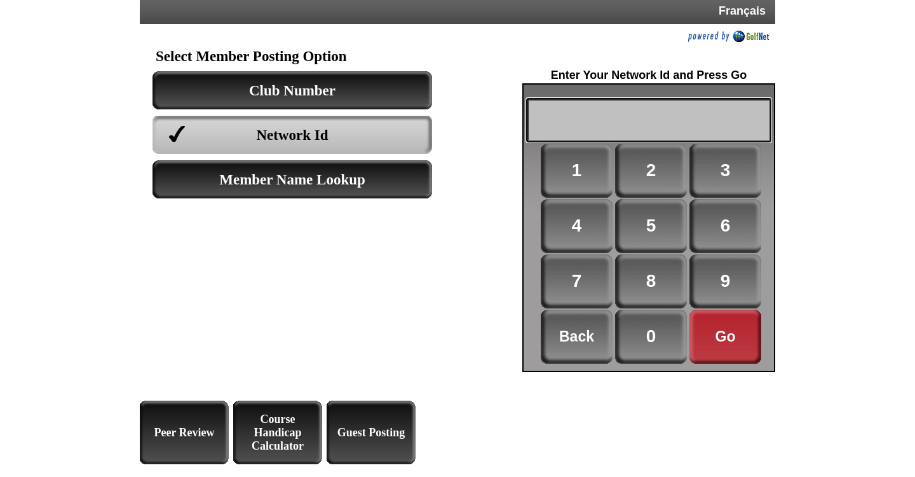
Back (576, 336)
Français (742, 10)
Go (725, 336)
